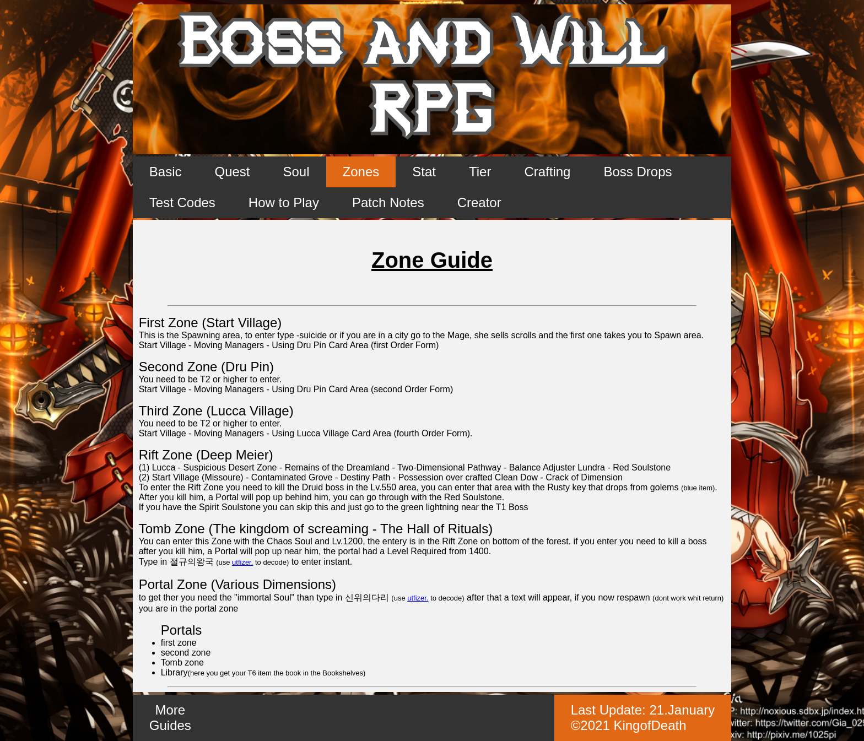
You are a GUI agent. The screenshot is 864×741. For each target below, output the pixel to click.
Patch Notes (388, 202)
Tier (480, 171)
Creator (479, 202)
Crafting (547, 171)
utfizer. (242, 562)
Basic (165, 171)
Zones (361, 171)
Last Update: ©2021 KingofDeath (643, 717)
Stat (424, 171)
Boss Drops (637, 171)
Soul (296, 171)
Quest (232, 171)
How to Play (284, 202)
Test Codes (182, 202)
